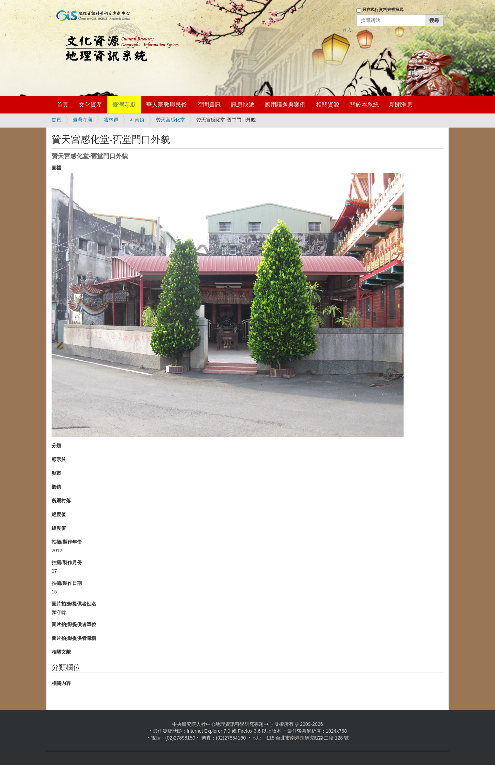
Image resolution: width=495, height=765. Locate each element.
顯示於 (59, 459)
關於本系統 (364, 104)
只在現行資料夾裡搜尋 (383, 9)
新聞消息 (400, 104)
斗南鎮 (137, 119)
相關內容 (61, 683)
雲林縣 (111, 119)
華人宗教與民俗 (166, 104)
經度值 (59, 514)
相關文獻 (61, 652)
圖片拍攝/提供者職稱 (74, 638)
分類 (56, 445)
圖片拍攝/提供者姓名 (74, 603)
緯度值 (59, 528)
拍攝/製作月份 (67, 562)
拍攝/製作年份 (67, 542)
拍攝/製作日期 (67, 583)
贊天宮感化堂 (170, 119)
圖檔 (56, 168)
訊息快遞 (242, 104)
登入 (347, 30)
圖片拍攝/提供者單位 (74, 624)
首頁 (62, 104)
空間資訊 (209, 104)
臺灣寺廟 (124, 104)
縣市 (56, 473)
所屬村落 (61, 500)
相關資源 (327, 104)
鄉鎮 (56, 487)
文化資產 (90, 104)
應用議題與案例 (285, 104)
